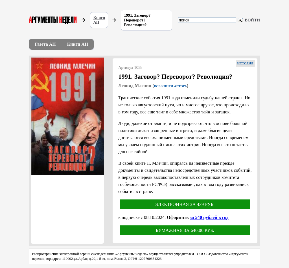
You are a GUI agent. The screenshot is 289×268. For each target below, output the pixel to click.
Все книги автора (170, 86)
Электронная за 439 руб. (184, 204)
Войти (252, 20)
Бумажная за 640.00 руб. (185, 230)
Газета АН (45, 44)
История (245, 63)
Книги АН (99, 20)
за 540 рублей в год (209, 217)
